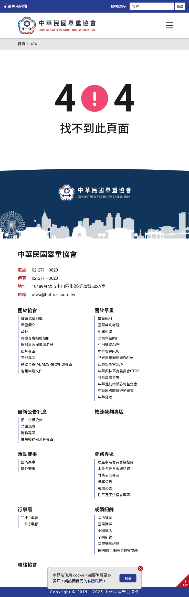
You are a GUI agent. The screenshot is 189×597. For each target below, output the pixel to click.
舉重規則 (105, 319)
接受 (128, 578)
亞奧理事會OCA (110, 364)
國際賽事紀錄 (108, 544)
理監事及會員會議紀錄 (116, 462)
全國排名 (105, 531)
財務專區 (28, 433)
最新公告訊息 (32, 412)
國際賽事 (105, 524)
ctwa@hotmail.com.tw (53, 294)
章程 (24, 332)
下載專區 (28, 358)
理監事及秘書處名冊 (37, 345)
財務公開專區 (108, 475)
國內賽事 (28, 462)
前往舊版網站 (15, 6)
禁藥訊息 (28, 426)
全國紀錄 (105, 537)
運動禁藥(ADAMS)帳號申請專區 (46, 364)
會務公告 (105, 488)
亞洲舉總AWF (109, 345)
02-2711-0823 (45, 270)
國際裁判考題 (108, 325)
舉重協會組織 (32, 319)
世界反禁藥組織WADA (115, 358)
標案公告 (105, 482)
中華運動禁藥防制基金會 (117, 384)
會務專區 (104, 454)
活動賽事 (27, 454)
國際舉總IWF (108, 338)
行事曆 (25, 510)
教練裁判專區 (109, 412)
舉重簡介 (28, 325)
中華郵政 (105, 397)
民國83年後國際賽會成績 (118, 550)
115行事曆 (29, 524)
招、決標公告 (32, 420)
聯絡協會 (27, 565)
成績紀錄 (104, 510)
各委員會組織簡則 (35, 338)
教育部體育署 (108, 377)
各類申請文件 (32, 371)
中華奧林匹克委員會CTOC (119, 371)
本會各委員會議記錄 (114, 469)
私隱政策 (95, 581)
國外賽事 (28, 469)
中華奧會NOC (108, 351)
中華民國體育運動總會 (116, 390)
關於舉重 (104, 310)
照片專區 (28, 351)
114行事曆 (29, 518)
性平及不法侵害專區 (114, 495)
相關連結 (105, 332)
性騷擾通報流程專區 (37, 439)
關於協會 (27, 310)
